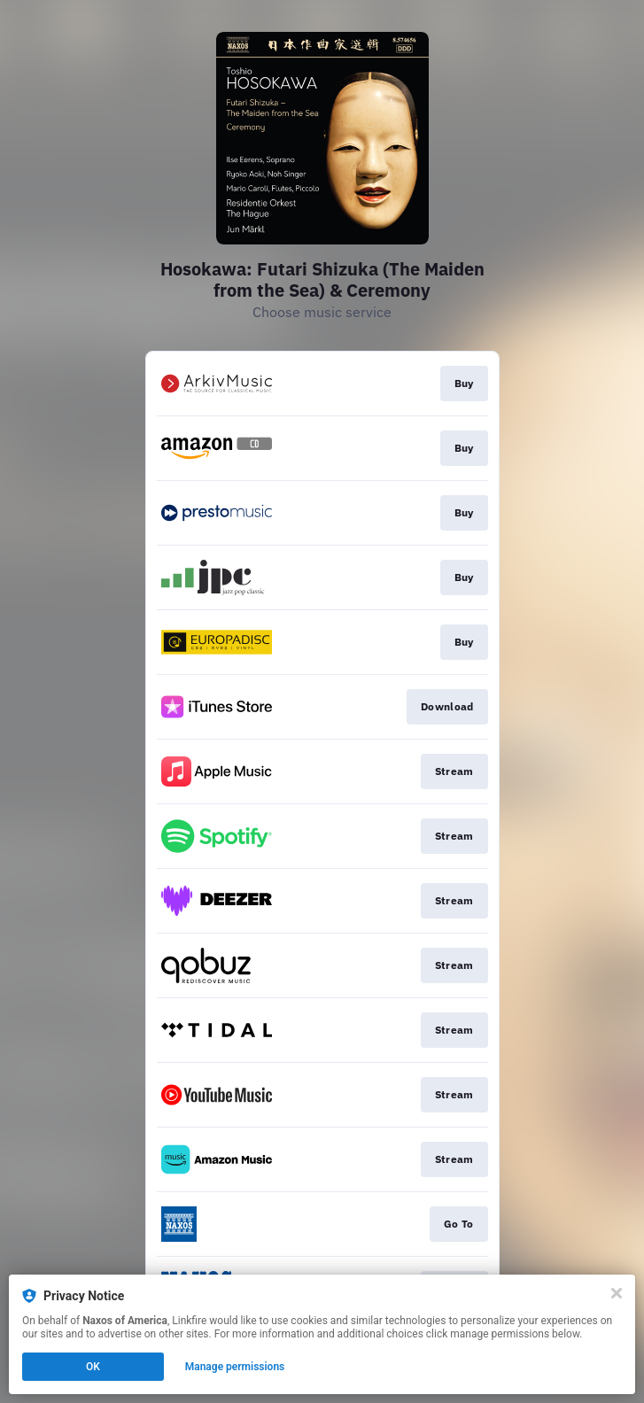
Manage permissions (235, 1366)
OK (93, 1366)
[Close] (616, 1293)
